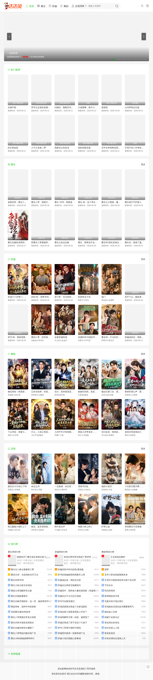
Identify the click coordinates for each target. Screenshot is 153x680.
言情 (75, 5)
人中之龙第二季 (38, 148)
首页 (30, 5)
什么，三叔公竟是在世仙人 (41, 432)
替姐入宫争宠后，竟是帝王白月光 (88, 432)
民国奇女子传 (84, 297)
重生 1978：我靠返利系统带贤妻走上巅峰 (65, 202)
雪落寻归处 (83, 486)
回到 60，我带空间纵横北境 (41, 297)
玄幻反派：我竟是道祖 (111, 432)
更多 (143, 164)
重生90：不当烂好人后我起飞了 (111, 337)
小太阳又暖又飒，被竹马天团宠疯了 (135, 486)
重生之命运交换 (62, 242)
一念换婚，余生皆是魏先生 (65, 486)
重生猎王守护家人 (133, 202)
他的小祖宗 (106, 486)
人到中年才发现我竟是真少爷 (65, 432)
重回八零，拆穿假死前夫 (41, 337)
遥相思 (104, 107)
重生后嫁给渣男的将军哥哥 (18, 242)
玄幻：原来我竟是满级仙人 (65, 391)
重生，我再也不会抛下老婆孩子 (88, 242)
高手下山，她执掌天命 (135, 297)
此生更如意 (13, 148)
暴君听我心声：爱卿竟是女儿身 (135, 391)
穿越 (53, 5)
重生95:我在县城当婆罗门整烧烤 (111, 242)
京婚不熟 (12, 107)
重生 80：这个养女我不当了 (88, 202)
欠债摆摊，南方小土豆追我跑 (88, 107)
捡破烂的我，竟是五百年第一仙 (88, 391)
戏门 (103, 297)
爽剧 (64, 5)
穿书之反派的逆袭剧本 (41, 107)
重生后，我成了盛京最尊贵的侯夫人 (135, 242)
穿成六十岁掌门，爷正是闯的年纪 (18, 297)
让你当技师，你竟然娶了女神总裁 (41, 391)
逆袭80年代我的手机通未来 (88, 337)
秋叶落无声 (60, 526)
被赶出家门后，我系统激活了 (111, 391)
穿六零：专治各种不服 (65, 297)
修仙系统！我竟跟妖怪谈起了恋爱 (18, 391)
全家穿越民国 (61, 337)
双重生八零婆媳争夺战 (41, 242)
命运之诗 (35, 486)
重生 (41, 5)
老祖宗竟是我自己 (133, 432)
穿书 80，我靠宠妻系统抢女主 (18, 337)
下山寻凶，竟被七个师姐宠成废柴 (18, 432)
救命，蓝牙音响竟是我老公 (41, 526)
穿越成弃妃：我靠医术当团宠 (135, 337)
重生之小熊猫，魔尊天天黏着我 (111, 202)
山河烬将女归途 (132, 107)
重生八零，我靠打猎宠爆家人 (41, 202)
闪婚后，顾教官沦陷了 (65, 107)
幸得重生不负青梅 (133, 526)
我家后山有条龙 (62, 148)
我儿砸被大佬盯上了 (17, 526)
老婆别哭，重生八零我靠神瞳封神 (18, 202)
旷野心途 (105, 526)
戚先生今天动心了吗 (17, 486)
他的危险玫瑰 (84, 148)
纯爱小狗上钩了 (85, 526)
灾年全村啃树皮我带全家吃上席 (111, 148)
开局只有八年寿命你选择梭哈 (135, 148)
